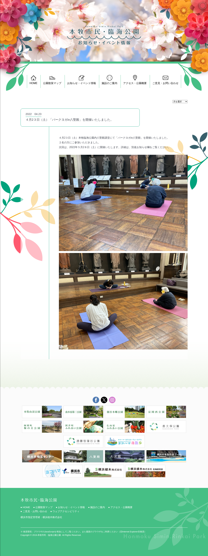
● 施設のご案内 (96, 507)
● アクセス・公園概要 (120, 507)
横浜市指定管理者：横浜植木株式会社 (41, 517)
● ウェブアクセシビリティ (64, 511)
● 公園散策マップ (43, 507)
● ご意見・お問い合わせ (34, 511)
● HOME (25, 507)
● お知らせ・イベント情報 (70, 507)
